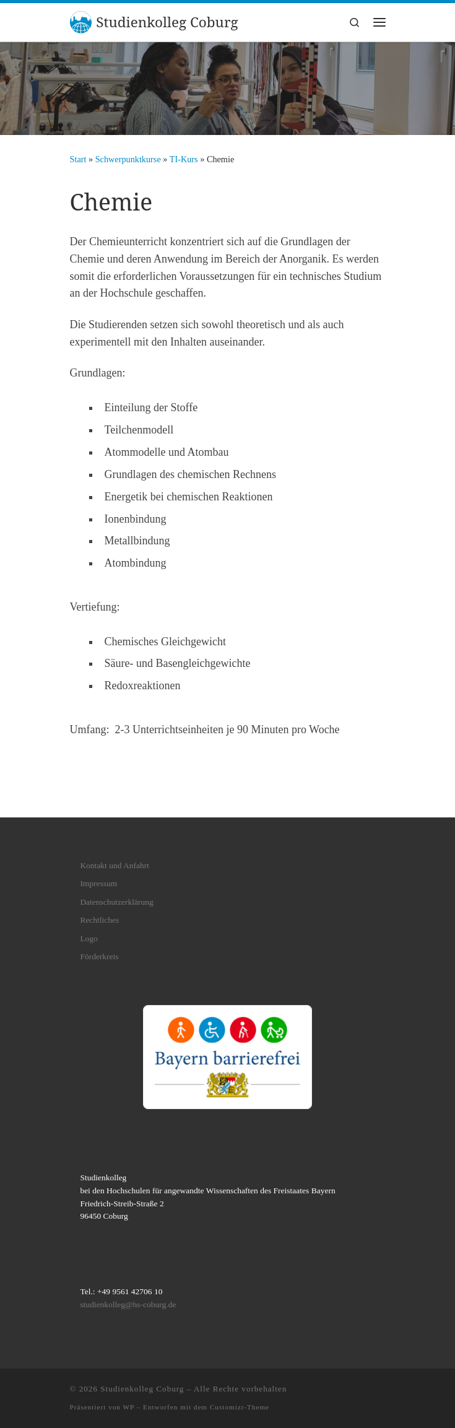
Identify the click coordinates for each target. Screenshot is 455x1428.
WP (128, 1407)
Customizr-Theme (239, 1407)
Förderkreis (99, 956)
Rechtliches (99, 920)
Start (78, 159)
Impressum (98, 883)
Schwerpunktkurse (128, 159)
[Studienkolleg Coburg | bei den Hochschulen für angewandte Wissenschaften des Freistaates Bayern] (81, 20)
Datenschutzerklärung (116, 902)
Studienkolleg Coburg (142, 1388)
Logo (89, 938)
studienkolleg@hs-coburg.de (128, 1304)
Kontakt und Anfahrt (114, 865)
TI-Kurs (184, 159)
